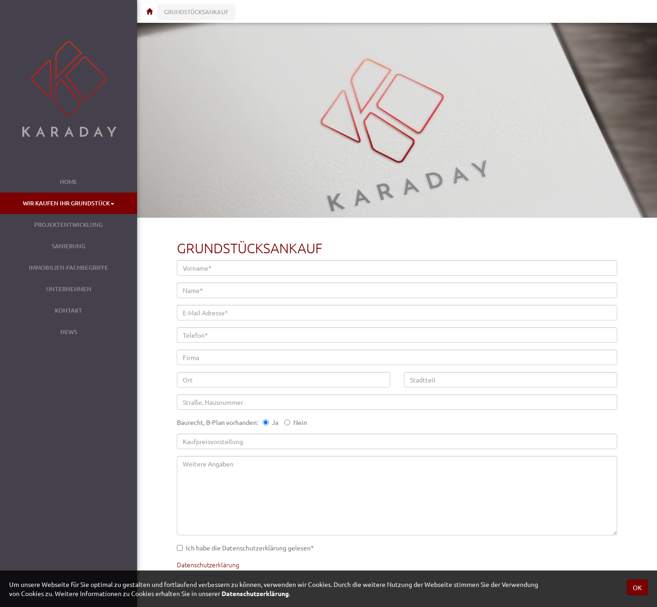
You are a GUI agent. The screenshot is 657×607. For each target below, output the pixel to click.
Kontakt (68, 310)
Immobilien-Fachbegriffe (68, 267)
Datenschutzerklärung (208, 564)
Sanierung (68, 246)
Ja (270, 422)
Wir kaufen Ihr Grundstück (68, 203)
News (68, 332)
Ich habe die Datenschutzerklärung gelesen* (245, 548)
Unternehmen (68, 289)
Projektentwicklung (68, 224)
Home (68, 182)
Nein (295, 422)
